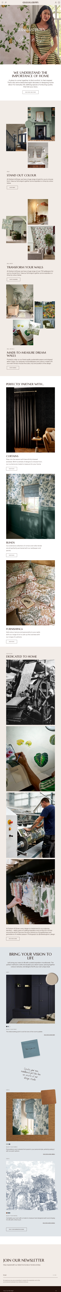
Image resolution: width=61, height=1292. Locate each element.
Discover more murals (49, 1223)
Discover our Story (30, 92)
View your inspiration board (16, 1229)
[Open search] (6, 2)
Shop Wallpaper (14, 279)
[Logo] (30, 2)
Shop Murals (13, 367)
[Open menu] (2, 2)
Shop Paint (12, 187)
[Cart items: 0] (59, 2)
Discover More (13, 938)
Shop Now (11, 468)
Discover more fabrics (49, 1154)
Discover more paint (49, 1034)
